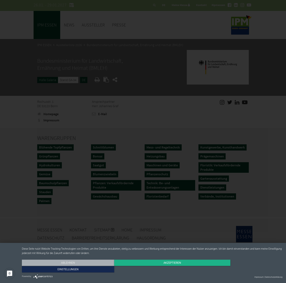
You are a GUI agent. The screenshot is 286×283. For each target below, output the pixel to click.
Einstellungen (243, 269)
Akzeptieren (152, 269)
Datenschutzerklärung (273, 277)
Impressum (259, 277)
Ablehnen (61, 269)
